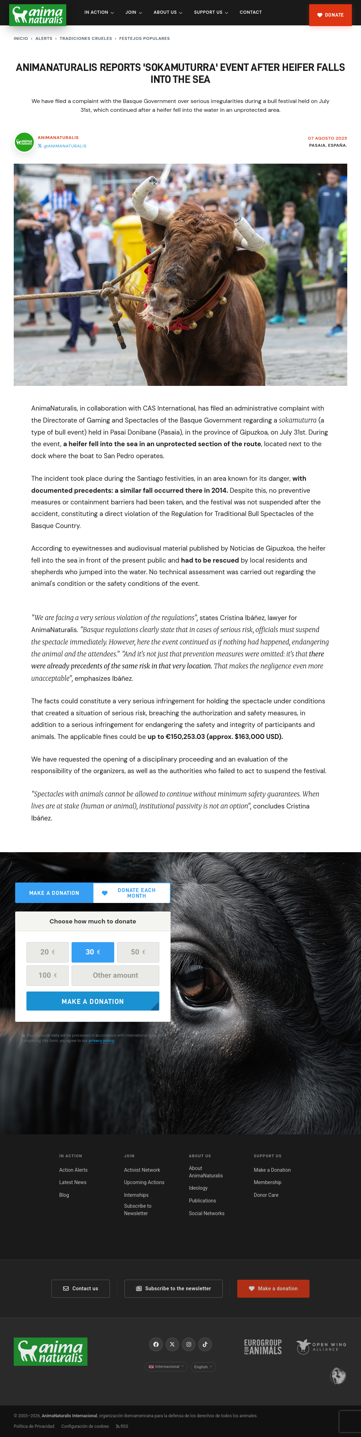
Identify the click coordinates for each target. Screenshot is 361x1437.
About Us (168, 12)
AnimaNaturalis (58, 137)
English (203, 1367)
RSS (122, 1426)
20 (48, 952)
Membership (267, 1182)
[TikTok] (205, 1344)
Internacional (166, 1366)
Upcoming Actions (144, 1182)
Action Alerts (73, 1170)
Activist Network (142, 1170)
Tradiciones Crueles (86, 38)
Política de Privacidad (34, 1426)
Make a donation (54, 893)
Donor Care (266, 1195)
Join (134, 12)
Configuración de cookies (85, 1426)
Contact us (80, 1288)
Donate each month (129, 893)
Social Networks (207, 1213)
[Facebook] (156, 1344)
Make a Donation (272, 1170)
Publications (202, 1200)
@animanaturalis (62, 146)
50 (138, 952)
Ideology (198, 1188)
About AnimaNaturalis (206, 1171)
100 (47, 975)
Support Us (211, 12)
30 (93, 952)
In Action (99, 12)
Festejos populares (144, 38)
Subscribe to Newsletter (138, 1209)
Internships (136, 1195)
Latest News (73, 1182)
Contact (251, 12)
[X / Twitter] (172, 1344)
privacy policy (101, 1040)
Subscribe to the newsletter (173, 1288)
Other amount (115, 975)
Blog (64, 1195)
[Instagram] (188, 1344)
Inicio (21, 38)
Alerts (43, 38)
